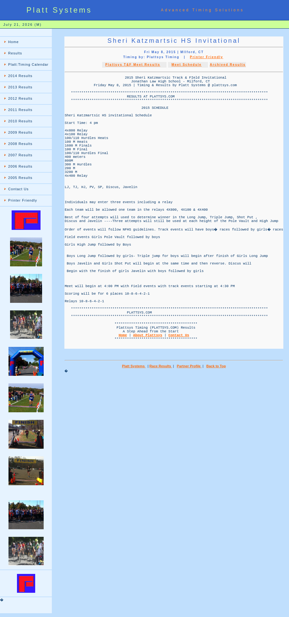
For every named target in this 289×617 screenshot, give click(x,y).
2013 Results (20, 87)
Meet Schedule (187, 64)
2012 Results (20, 98)
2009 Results (20, 132)
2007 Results (20, 155)
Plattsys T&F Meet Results (133, 64)
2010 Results (20, 121)
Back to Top (216, 433)
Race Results (161, 433)
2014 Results (20, 76)
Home (13, 42)
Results (15, 53)
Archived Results (228, 64)
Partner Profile (189, 433)
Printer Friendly (22, 200)
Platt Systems (134, 433)
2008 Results (20, 144)
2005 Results (20, 178)
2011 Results (20, 110)
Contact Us (18, 189)
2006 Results (20, 166)
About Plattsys (147, 399)
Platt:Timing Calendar (28, 64)
